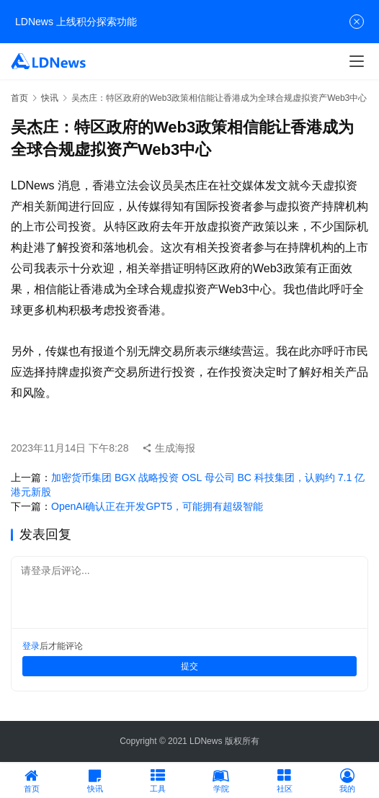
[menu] (357, 61)
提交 (189, 666)
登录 (31, 646)
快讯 (49, 98)
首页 (19, 98)
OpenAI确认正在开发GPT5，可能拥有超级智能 (157, 506)
